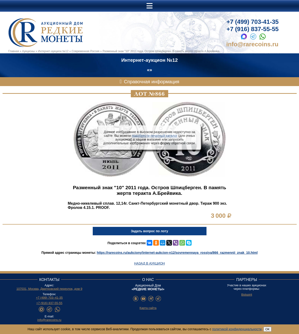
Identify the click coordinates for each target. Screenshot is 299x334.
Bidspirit (246, 294)
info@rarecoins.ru (252, 44)
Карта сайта (147, 308)
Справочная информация (151, 81)
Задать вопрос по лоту (149, 231)
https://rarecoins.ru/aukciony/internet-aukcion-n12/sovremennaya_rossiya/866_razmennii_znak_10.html (177, 252)
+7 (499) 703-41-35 (253, 21)
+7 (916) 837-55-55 (253, 29)
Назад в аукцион (149, 263)
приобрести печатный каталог (154, 136)
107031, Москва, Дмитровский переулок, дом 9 (49, 288)
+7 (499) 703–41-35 (49, 297)
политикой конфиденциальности (237, 329)
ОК (267, 329)
